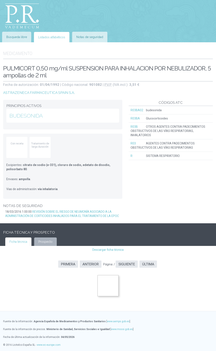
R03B (134, 126)
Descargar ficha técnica (108, 249)
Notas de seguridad (89, 37)
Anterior (90, 264)
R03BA (135, 118)
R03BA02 (137, 110)
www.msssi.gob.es (122, 329)
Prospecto (45, 241)
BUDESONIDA (26, 115)
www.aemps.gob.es (118, 321)
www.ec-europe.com (49, 344)
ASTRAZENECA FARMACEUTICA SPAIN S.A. (39, 92)
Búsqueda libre (16, 37)
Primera (68, 264)
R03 (133, 143)
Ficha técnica (18, 241)
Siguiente (126, 264)
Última (148, 264)
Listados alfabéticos (51, 37)
